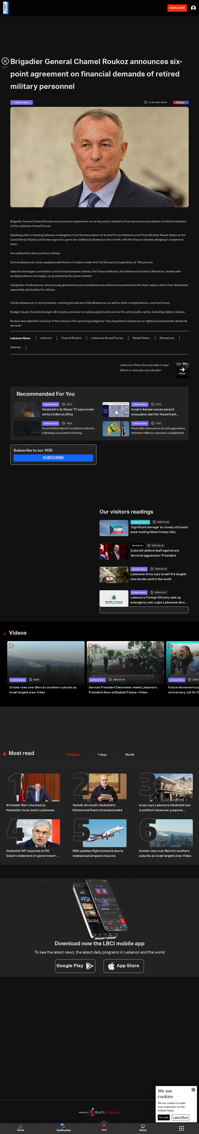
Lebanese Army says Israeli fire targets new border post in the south (156, 576)
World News (137, 546)
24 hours (73, 754)
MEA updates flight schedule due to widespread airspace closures (96, 852)
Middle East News (140, 522)
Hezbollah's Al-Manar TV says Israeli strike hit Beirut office (66, 411)
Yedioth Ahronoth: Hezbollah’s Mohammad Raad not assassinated (96, 807)
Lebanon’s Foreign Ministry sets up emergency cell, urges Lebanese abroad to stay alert (159, 600)
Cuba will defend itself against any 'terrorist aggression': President (159, 553)
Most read (21, 753)
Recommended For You (46, 394)
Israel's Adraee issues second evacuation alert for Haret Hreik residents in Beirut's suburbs (152, 412)
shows (143, 1128)
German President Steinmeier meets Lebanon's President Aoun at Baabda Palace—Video (120, 689)
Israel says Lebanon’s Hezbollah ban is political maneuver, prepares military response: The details (164, 808)
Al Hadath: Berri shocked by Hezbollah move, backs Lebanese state (32, 807)
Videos (18, 633)
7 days (102, 754)
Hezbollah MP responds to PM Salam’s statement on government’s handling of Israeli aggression (32, 853)
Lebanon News (51, 404)
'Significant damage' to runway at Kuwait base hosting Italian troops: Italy (157, 529)
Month (130, 754)
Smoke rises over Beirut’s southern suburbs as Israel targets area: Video (44, 689)
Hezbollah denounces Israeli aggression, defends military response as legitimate (158, 430)
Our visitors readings (126, 512)
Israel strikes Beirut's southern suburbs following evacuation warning (68, 430)
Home (20, 1128)
